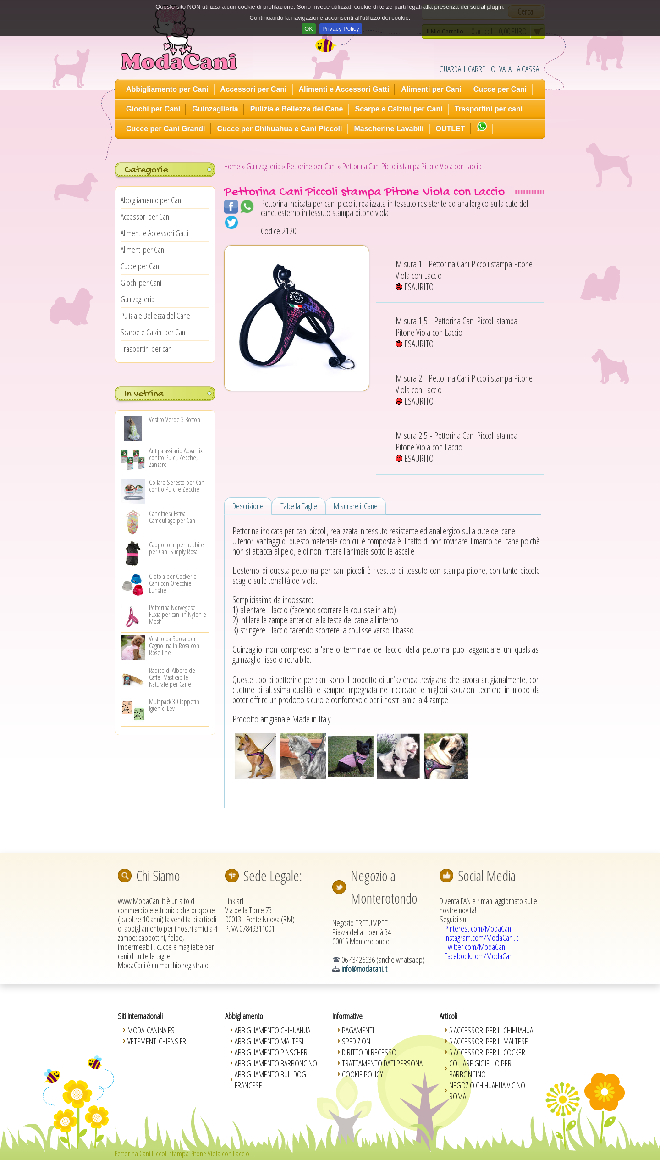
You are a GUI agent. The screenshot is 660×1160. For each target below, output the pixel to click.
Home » (234, 166)
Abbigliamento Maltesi (269, 1041)
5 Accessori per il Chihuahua (491, 1030)
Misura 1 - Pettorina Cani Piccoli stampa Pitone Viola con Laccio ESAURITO (464, 275)
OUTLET (450, 129)
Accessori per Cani (253, 89)
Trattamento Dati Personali (384, 1063)
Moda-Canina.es (151, 1030)
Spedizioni (357, 1041)
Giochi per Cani (153, 109)
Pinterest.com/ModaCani (478, 928)
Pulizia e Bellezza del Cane (296, 109)
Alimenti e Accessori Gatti (344, 89)
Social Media (487, 875)
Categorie (146, 170)
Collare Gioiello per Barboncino (480, 1069)
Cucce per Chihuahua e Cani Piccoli (279, 129)
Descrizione (248, 505)
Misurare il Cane (356, 505)
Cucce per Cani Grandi (165, 129)
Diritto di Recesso (369, 1052)
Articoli (448, 1015)
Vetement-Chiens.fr (156, 1041)
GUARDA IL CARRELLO (467, 68)
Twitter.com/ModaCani (475, 946)
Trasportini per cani (488, 109)
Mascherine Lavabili (389, 129)
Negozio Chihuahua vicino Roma (487, 1091)
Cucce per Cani (500, 89)
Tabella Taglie (298, 505)
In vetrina (144, 394)
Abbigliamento (244, 1015)
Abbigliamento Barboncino (276, 1063)
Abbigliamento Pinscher (271, 1052)
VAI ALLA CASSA (519, 68)
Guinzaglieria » (266, 166)
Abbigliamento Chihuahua (272, 1030)
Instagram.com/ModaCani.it (481, 937)
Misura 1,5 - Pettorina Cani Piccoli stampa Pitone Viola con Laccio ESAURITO (456, 332)
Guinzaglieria (215, 109)
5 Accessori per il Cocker (487, 1052)
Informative (347, 1015)
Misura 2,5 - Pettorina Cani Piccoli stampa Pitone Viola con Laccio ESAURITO (456, 447)
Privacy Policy (340, 28)
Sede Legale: (272, 875)
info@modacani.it (364, 968)
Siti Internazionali (140, 1015)
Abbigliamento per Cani (167, 89)
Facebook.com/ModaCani (479, 955)
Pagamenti (358, 1030)
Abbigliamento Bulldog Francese (270, 1080)
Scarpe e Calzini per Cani (398, 109)
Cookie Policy (362, 1074)
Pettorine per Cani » (314, 166)
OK (308, 28)
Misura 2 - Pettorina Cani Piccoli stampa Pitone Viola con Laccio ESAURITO (464, 389)
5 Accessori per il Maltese (488, 1041)
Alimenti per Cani (431, 89)
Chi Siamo (158, 875)
